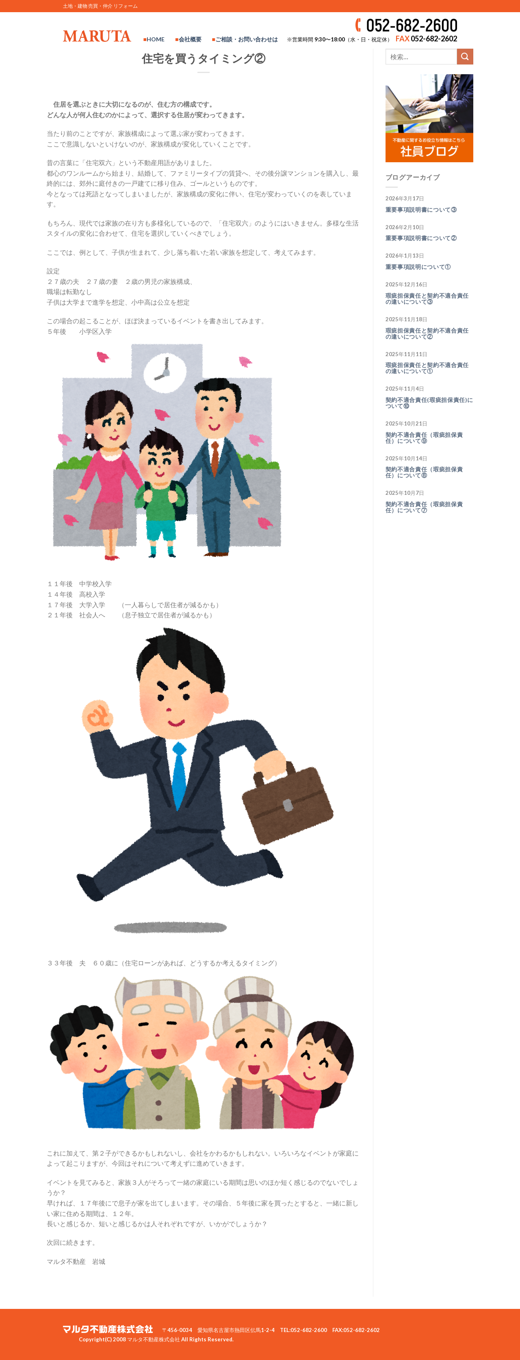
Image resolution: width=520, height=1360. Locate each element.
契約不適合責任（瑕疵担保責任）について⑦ (424, 507)
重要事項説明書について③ (421, 209)
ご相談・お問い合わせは (246, 39)
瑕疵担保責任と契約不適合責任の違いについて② (427, 333)
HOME (156, 39)
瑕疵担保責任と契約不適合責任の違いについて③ (427, 298)
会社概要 (190, 39)
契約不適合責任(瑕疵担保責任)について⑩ (429, 403)
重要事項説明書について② (421, 238)
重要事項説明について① (418, 267)
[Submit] (465, 56)
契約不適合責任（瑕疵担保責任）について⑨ (424, 438)
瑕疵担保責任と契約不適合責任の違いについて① (427, 368)
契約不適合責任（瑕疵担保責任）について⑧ (424, 472)
